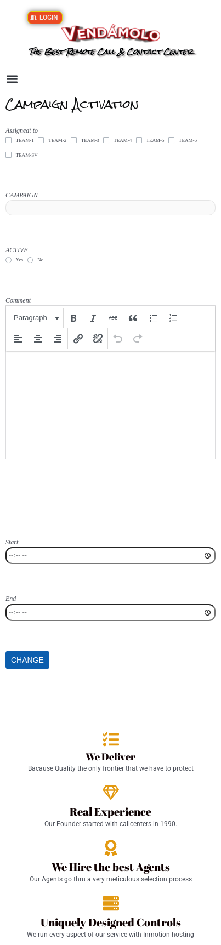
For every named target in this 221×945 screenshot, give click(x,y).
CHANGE (27, 660)
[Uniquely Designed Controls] (111, 903)
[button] (12, 79)
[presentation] (35, 318)
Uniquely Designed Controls (111, 922)
